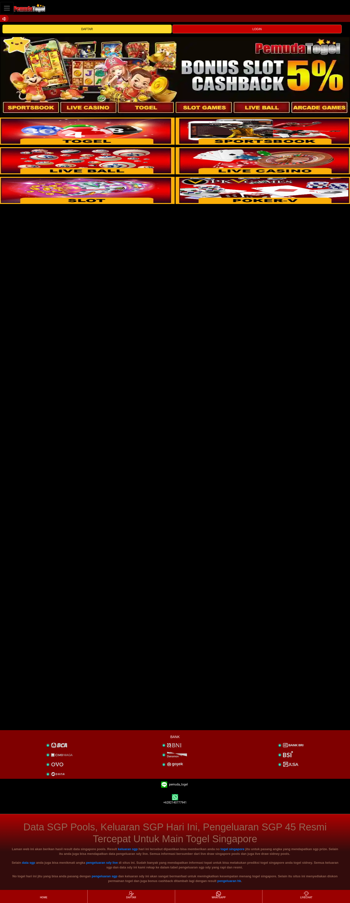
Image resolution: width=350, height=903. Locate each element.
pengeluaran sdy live (102, 862)
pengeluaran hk (229, 881)
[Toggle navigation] (7, 8)
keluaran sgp (128, 849)
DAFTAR (87, 29)
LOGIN (257, 29)
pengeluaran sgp (104, 876)
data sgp (28, 862)
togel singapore (232, 849)
